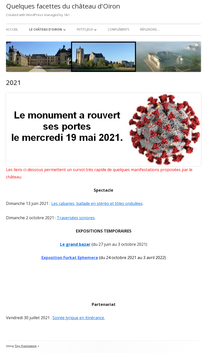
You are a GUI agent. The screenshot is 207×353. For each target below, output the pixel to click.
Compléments (118, 29)
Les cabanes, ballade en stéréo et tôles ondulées (96, 203)
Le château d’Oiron (45, 29)
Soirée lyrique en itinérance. (79, 317)
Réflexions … (150, 29)
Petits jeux (85, 29)
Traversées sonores (76, 217)
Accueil (12, 29)
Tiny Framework (25, 346)
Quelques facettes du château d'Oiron (63, 6)
